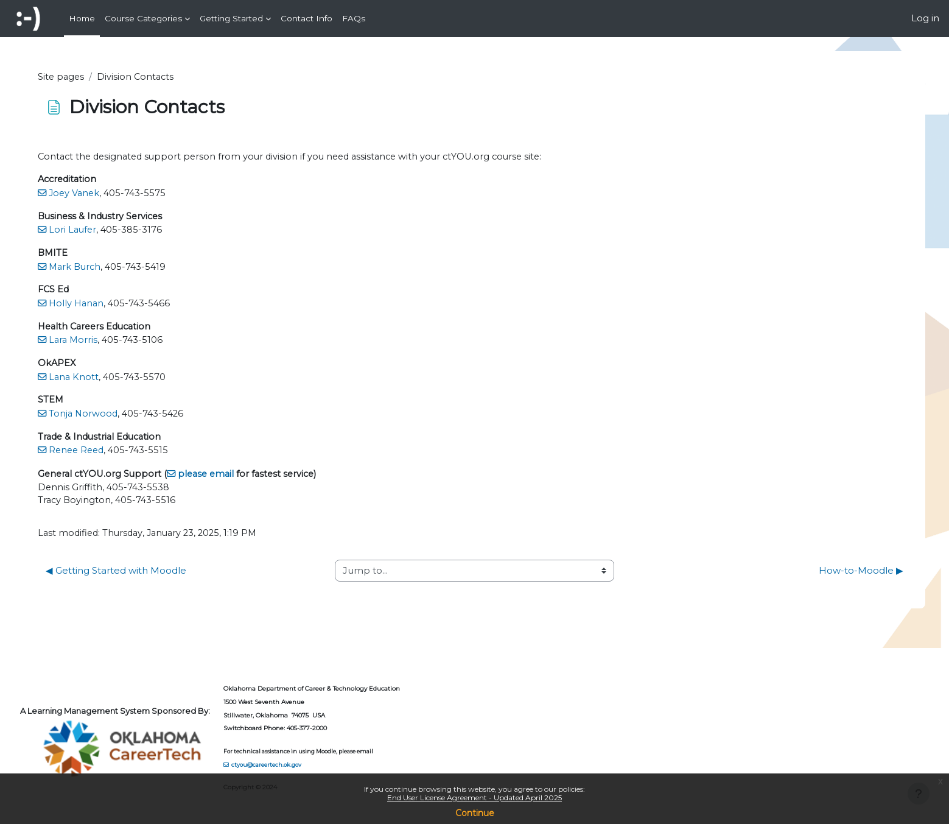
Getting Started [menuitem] (231, 18)
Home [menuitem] (82, 18)
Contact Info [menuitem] (306, 18)
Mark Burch (104, 269)
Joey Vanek (103, 194)
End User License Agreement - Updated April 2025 (474, 797)
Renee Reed (106, 454)
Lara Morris (102, 343)
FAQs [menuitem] (353, 18)
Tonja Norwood (112, 417)
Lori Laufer (102, 232)
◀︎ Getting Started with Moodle (144, 576)
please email (239, 478)
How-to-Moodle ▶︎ (833, 576)
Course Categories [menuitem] (143, 18)
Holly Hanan (106, 306)
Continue (474, 813)
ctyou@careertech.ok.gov (296, 764)
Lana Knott (102, 380)
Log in (925, 18)
